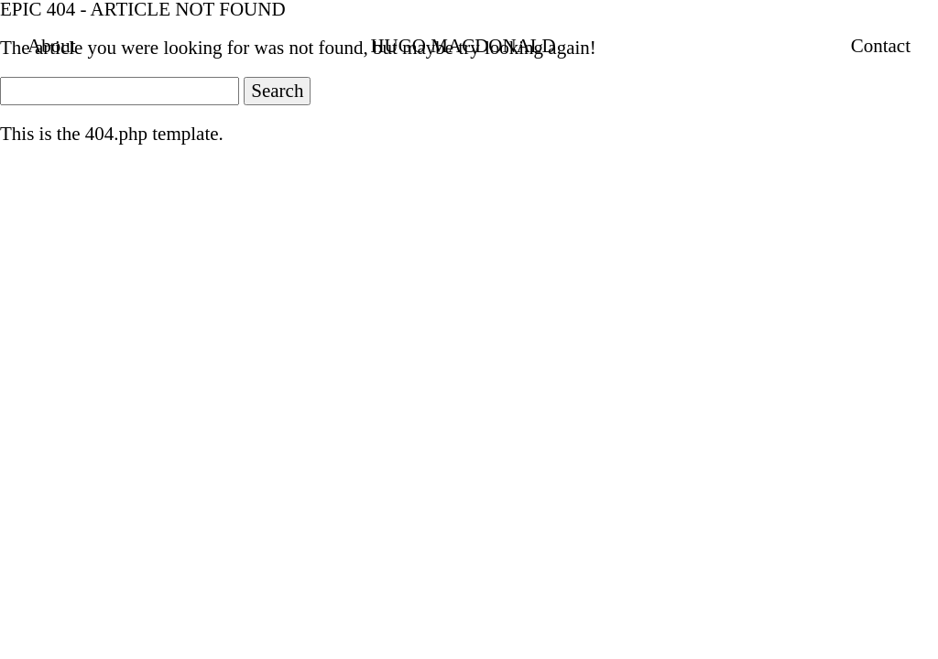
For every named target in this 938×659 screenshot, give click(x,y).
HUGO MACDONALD (462, 46)
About (51, 46)
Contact (881, 46)
